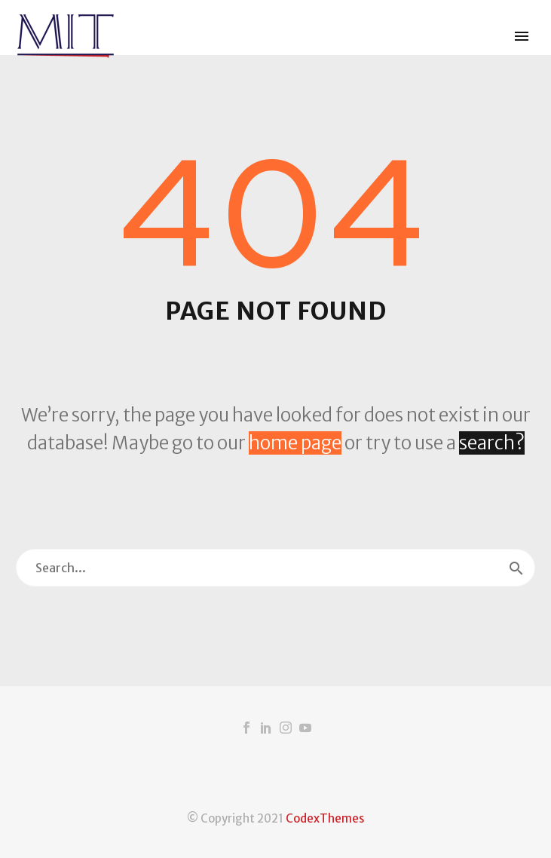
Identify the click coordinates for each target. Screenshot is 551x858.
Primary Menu (521, 36)
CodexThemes (325, 818)
